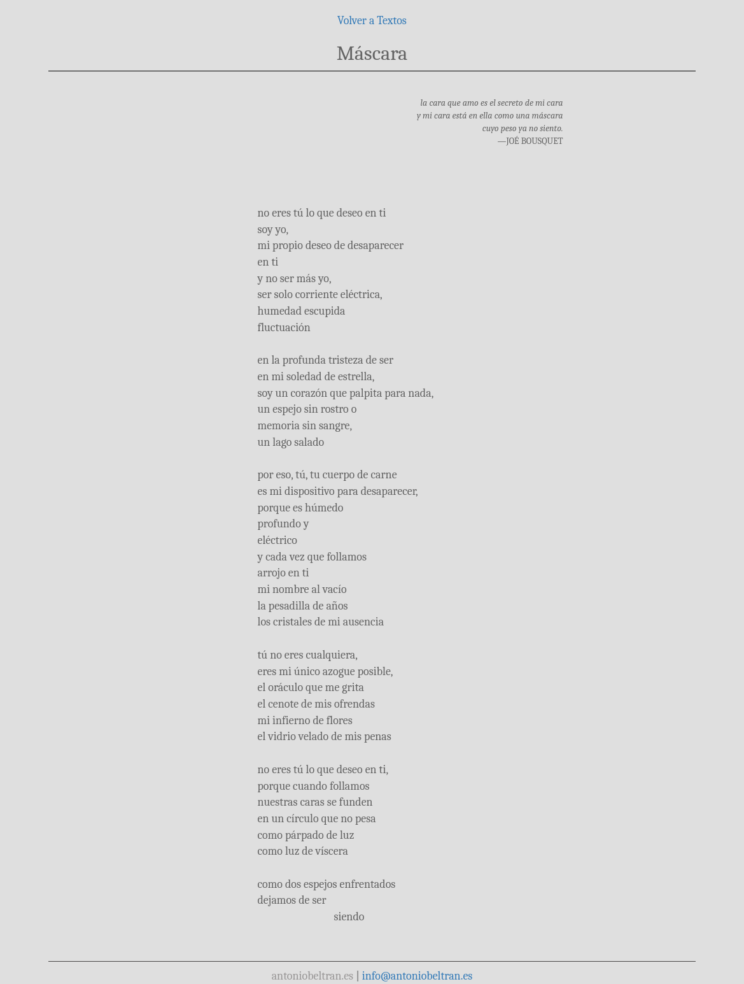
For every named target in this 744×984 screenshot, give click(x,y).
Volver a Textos (372, 20)
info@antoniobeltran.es (417, 976)
